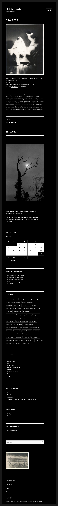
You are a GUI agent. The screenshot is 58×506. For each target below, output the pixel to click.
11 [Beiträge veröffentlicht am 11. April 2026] (35, 247)
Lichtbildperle (13, 9)
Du (8, 363)
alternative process (13, 96)
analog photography (26, 299)
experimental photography (30, 101)
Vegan (9, 376)
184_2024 (21, 284)
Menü (49, 10)
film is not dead (20, 102)
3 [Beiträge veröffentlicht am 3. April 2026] (30, 244)
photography (37, 107)
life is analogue (34, 327)
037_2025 (21, 279)
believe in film (27, 98)
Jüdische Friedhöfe (13, 372)
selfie (24, 109)
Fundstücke (10, 365)
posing (18, 109)
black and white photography (13, 99)
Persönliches (11, 395)
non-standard (38, 106)
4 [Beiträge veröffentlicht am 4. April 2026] (35, 244)
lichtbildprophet (17, 104)
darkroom (8, 101)
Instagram (10, 414)
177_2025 (21, 275)
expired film (40, 101)
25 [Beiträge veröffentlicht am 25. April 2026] (35, 254)
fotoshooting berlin (22, 321)
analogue (21, 96)
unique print (40, 109)
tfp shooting (39, 340)
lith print (13, 106)
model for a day (26, 106)
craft (26, 99)
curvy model (35, 99)
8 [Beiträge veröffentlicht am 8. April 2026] (19, 247)
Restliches (9, 492)
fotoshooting (27, 102)
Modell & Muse (38, 95)
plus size (9, 340)
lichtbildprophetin (26, 104)
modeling (32, 106)
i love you (39, 102)
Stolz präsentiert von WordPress (34, 501)
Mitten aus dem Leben (14, 393)
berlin (32, 98)
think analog (29, 109)
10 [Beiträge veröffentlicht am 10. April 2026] (30, 247)
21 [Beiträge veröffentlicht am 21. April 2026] (14, 254)
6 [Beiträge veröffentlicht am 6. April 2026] (8, 247)
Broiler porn (11, 361)
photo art (31, 107)
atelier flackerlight (27, 302)
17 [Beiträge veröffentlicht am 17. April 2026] (30, 250)
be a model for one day (17, 98)
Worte (8, 488)
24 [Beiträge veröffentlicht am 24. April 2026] (30, 254)
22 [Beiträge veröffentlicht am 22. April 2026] (19, 254)
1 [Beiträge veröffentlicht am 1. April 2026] (19, 244)
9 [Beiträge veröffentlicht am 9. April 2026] (24, 247)
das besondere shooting (17, 101)
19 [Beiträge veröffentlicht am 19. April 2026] (41, 250)
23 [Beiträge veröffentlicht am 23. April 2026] (25, 254)
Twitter (9, 416)
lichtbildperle (9, 104)
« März (13, 260)
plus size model (12, 109)
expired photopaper (11, 102)
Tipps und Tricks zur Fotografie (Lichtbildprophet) (22, 399)
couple (22, 99)
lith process (18, 106)
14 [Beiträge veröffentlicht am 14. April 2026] (14, 250)
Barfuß (9, 359)
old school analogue (11, 107)
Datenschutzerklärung (19, 501)
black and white (39, 98)
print (21, 109)
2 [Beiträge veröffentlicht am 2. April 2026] (24, 244)
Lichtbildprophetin (29, 95)
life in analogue (35, 104)
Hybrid (9, 369)
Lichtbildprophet (11, 80)
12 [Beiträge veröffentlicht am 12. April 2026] (41, 247)
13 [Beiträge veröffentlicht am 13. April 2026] (8, 250)
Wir (7, 96)
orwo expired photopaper (22, 107)
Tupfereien (9, 484)
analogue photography (29, 96)
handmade (34, 102)
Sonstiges (10, 397)
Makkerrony (14, 86)
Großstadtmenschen (13, 367)
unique (35, 109)
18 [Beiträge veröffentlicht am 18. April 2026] (35, 250)
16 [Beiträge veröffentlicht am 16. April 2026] (24, 250)
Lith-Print (10, 374)
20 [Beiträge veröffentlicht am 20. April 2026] (8, 254)
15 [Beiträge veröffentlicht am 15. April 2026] (19, 250)
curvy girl (29, 99)
